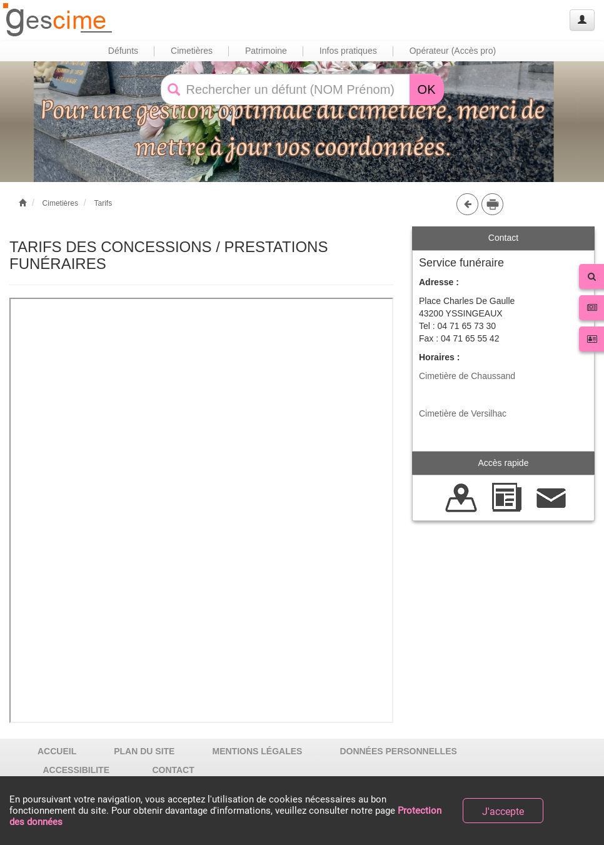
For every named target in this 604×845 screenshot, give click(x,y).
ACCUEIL (57, 751)
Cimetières (60, 203)
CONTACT (173, 770)
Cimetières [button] (192, 51)
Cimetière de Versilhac (462, 413)
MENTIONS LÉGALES (257, 751)
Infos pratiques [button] (348, 51)
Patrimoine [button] (266, 51)
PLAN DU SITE (144, 751)
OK (427, 89)
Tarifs (103, 203)
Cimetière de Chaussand (467, 376)
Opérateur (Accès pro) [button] (453, 51)
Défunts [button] (123, 51)
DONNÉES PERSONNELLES (398, 751)
